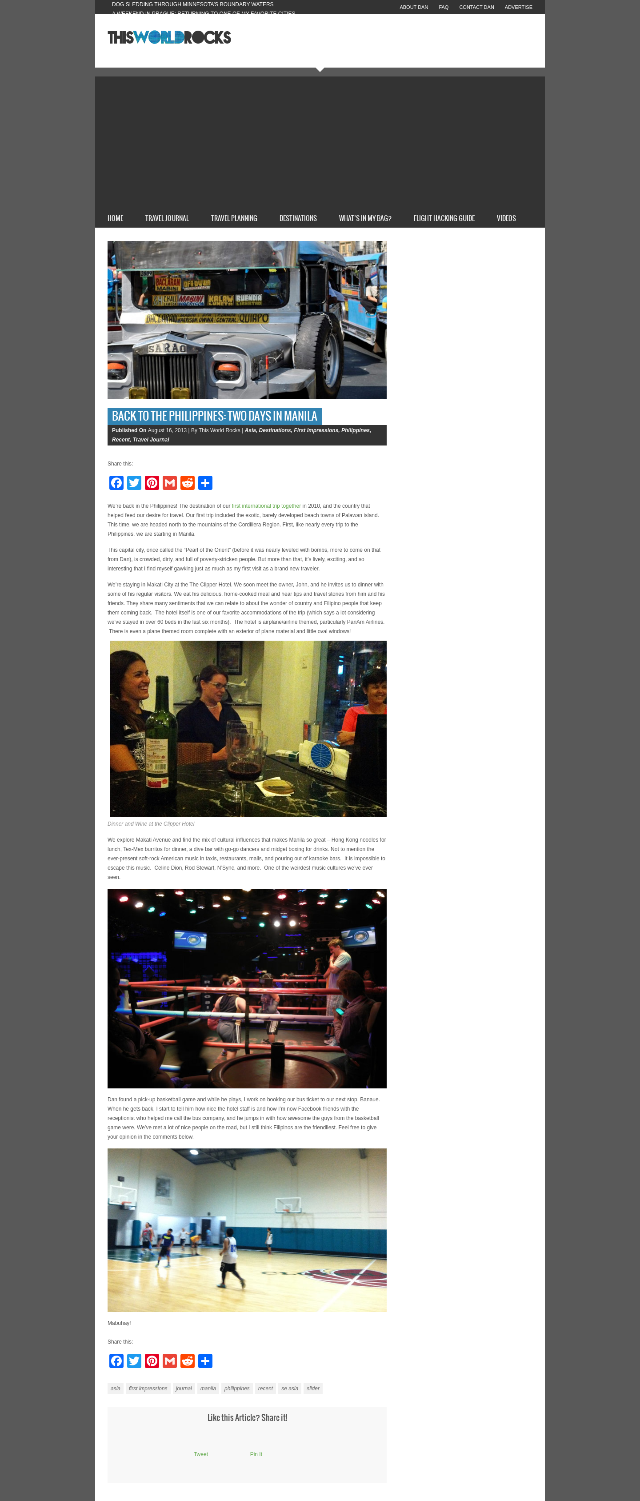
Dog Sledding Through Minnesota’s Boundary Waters (193, 4)
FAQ (443, 7)
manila (208, 1388)
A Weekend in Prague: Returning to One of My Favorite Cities (204, 14)
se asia (289, 1388)
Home (115, 218)
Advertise (518, 7)
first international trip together (266, 506)
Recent (121, 440)
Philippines (355, 430)
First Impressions (316, 430)
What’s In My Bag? (365, 218)
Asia (250, 430)
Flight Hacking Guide (444, 218)
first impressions (148, 1388)
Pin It (256, 1454)
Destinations (298, 218)
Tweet (201, 1454)
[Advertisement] (320, 143)
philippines (237, 1388)
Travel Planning (234, 218)
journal (184, 1388)
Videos (506, 218)
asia (115, 1388)
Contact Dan (476, 7)
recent (265, 1388)
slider (313, 1388)
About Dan (414, 7)
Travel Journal (167, 218)
